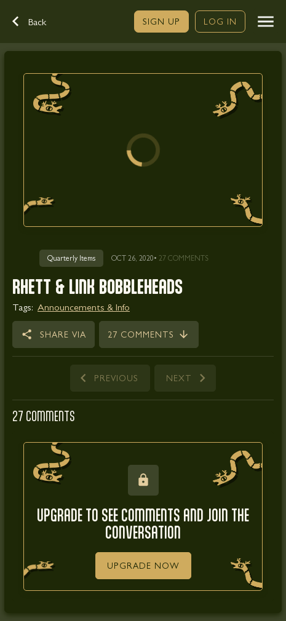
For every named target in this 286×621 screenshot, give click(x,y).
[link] (161, 21)
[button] (35, 21)
